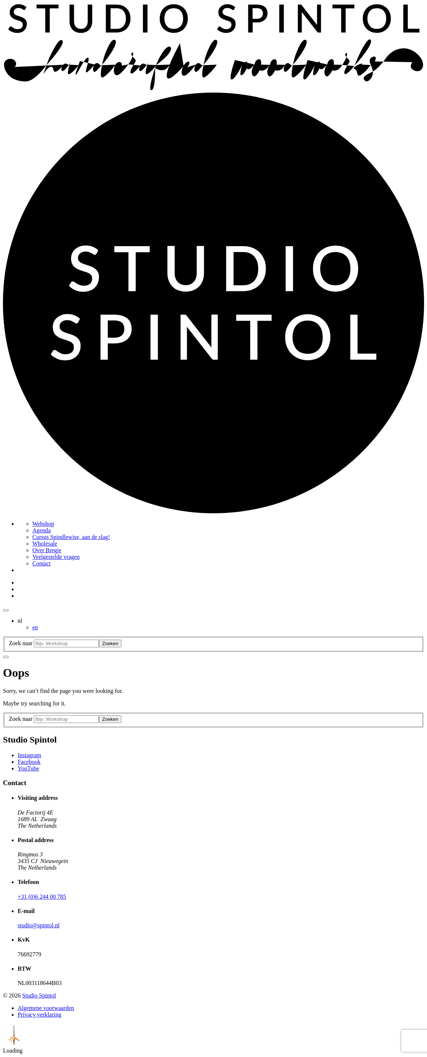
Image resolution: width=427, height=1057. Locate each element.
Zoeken (110, 643)
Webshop (43, 524)
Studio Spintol (39, 995)
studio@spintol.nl (39, 925)
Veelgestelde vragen (55, 557)
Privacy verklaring (39, 1014)
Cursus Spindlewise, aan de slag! (71, 537)
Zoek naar (20, 643)
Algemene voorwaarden (46, 1008)
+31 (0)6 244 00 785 (42, 897)
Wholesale (44, 543)
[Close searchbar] (6, 657)
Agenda (41, 530)
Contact (41, 563)
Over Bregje (46, 550)
